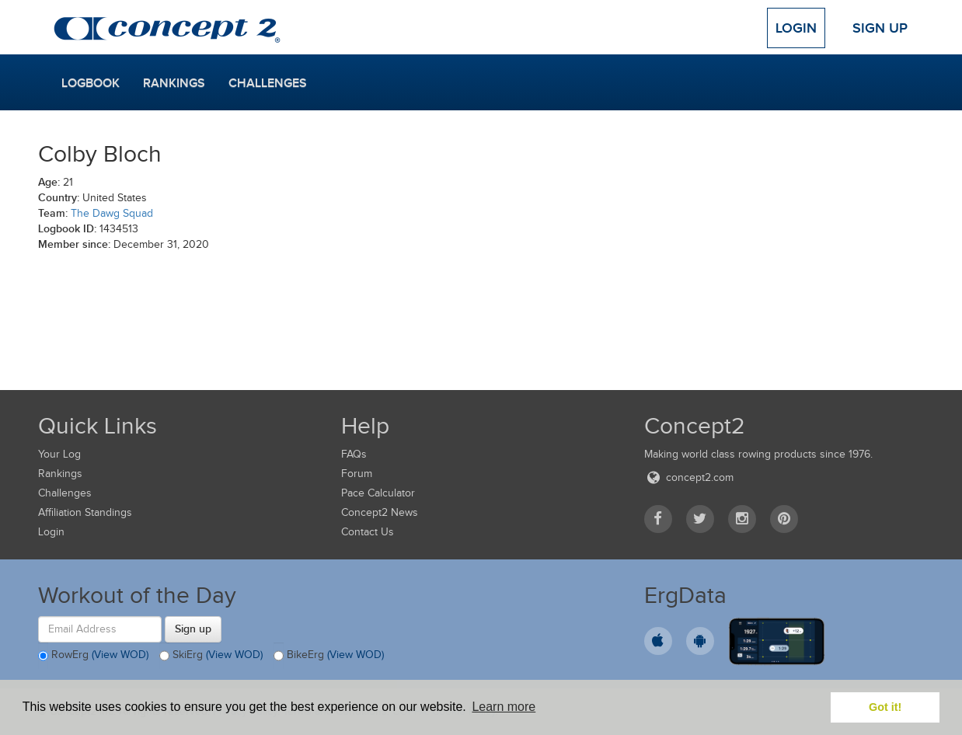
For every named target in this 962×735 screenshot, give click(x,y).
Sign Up (880, 28)
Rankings (174, 83)
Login (796, 28)
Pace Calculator (378, 493)
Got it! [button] (885, 707)
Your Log (59, 454)
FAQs (354, 454)
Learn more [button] (503, 706)
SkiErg (211, 656)
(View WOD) (120, 654)
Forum (356, 473)
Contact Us (367, 532)
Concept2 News (379, 512)
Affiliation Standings (85, 512)
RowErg (93, 656)
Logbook (90, 83)
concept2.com (689, 477)
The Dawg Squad (112, 213)
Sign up (193, 628)
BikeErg (329, 656)
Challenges (267, 83)
